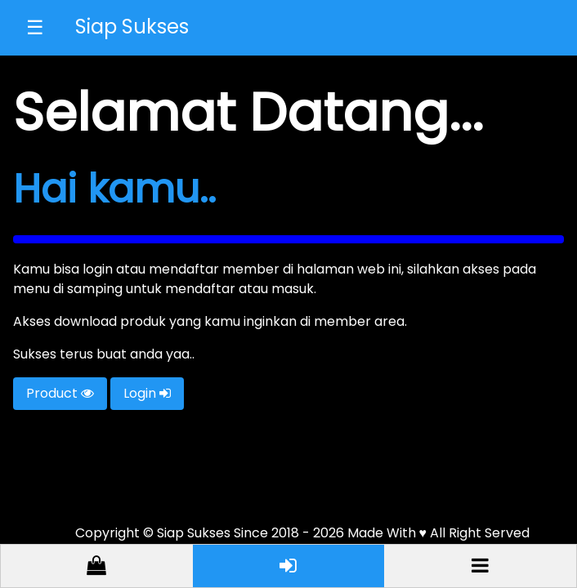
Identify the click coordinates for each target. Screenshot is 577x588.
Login (147, 393)
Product (60, 393)
